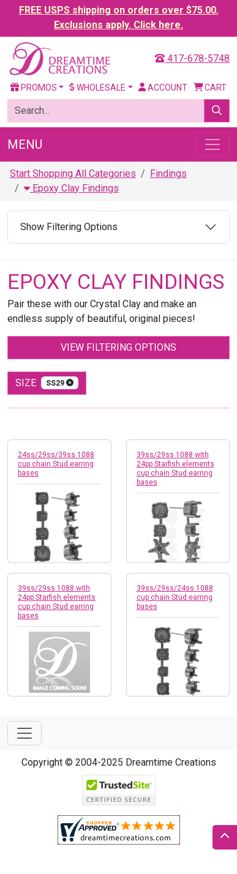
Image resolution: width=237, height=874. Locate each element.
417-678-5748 (192, 58)
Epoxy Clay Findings (71, 188)
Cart (210, 87)
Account (162, 87)
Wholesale (97, 87)
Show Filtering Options (69, 227)
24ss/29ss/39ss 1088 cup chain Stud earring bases (56, 463)
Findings (168, 173)
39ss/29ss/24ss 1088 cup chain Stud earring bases (175, 597)
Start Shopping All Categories (73, 173)
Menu (24, 144)
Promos (33, 87)
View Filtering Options (118, 347)
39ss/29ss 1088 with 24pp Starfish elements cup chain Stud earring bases (175, 468)
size (46, 382)
